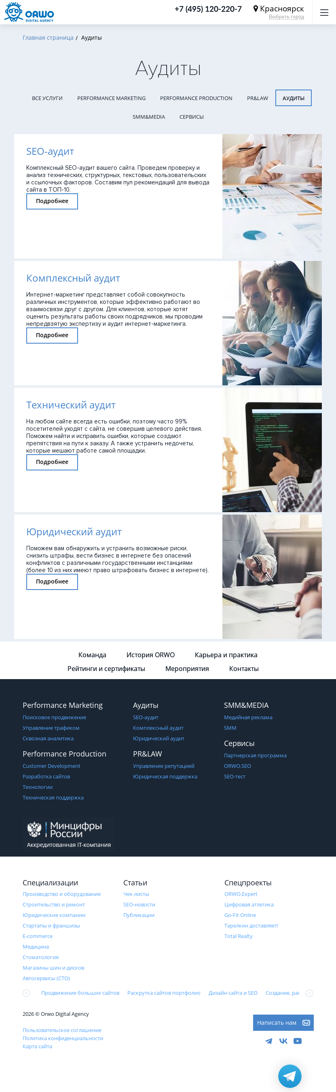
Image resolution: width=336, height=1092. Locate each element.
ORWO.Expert (241, 894)
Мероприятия (187, 668)
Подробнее (52, 201)
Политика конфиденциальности (63, 1038)
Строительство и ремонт (54, 904)
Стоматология (41, 957)
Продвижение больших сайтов (80, 992)
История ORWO (151, 655)
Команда (92, 655)
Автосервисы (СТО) (46, 978)
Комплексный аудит (158, 727)
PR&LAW (257, 98)
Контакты (244, 668)
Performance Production (196, 98)
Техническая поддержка (53, 797)
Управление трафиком (51, 727)
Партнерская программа (255, 755)
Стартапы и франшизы (51, 925)
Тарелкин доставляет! (251, 925)
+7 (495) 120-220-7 (208, 9)
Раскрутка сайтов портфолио (164, 992)
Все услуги (47, 98)
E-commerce (38, 936)
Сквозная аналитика (48, 738)
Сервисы (192, 116)
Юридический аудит (158, 738)
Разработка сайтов (46, 776)
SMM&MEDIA (149, 116)
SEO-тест (234, 776)
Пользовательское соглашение (62, 1030)
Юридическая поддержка (165, 776)
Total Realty (238, 936)
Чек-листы (136, 894)
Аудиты (293, 98)
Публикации (138, 915)
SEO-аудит (145, 717)
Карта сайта (37, 1046)
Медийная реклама (248, 717)
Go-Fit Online (240, 915)
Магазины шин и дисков (53, 967)
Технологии (38, 787)
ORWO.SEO (237, 765)
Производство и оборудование (62, 894)
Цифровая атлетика (249, 904)
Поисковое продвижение (54, 717)
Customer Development (51, 765)
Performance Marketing (111, 98)
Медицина (36, 946)
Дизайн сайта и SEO (233, 992)
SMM (230, 727)
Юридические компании (54, 915)
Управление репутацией (163, 765)
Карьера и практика (226, 655)
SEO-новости (139, 904)
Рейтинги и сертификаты (106, 668)
